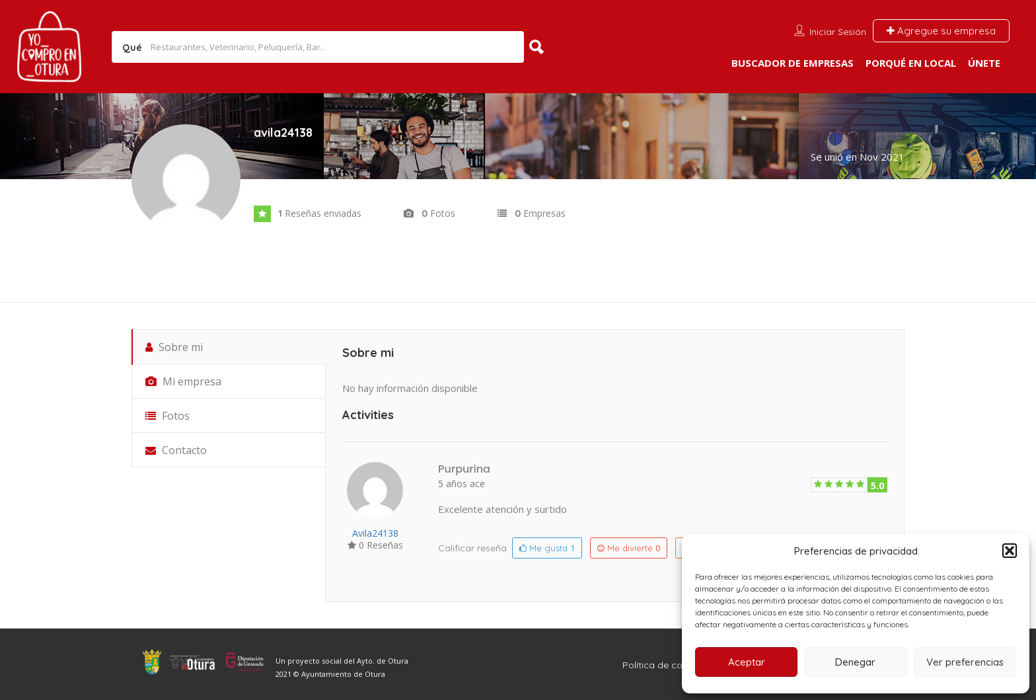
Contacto (176, 450)
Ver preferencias (965, 662)
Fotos (167, 415)
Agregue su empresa (941, 30)
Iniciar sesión (837, 32)
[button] (1009, 550)
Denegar (855, 662)
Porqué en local (911, 62)
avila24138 (375, 533)
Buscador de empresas (792, 62)
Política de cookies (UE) (674, 665)
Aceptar (746, 662)
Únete (984, 62)
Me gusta (547, 548)
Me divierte (628, 548)
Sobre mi (174, 347)
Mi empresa (183, 381)
